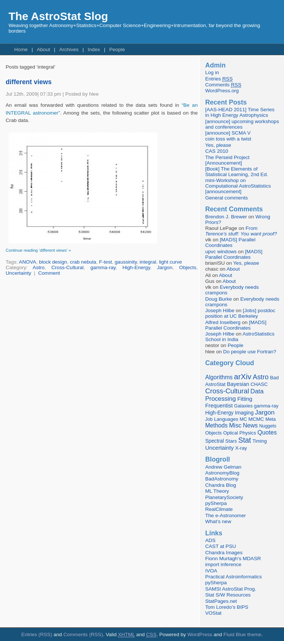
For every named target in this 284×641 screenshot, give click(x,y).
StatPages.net (221, 601)
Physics (247, 433)
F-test (105, 262)
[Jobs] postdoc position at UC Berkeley (240, 313)
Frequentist (219, 406)
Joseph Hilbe (220, 310)
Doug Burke (218, 299)
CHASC (259, 384)
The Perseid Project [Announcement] (227, 160)
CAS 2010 (216, 151)
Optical (230, 433)
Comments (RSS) (83, 634)
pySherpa (216, 503)
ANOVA (27, 262)
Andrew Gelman (223, 467)
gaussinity (126, 262)
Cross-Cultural (67, 267)
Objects (187, 267)
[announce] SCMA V (228, 133)
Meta (270, 419)
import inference (223, 564)
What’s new (218, 521)
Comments (223, 85)
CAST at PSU (220, 546)
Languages (226, 419)
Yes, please (218, 145)
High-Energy (136, 267)
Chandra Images (224, 552)
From (241, 231)
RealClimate (219, 509)
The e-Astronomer (225, 515)
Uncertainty (18, 273)
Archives (68, 49)
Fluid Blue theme (242, 634)
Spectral (214, 441)
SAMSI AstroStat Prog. (231, 589)
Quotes (267, 432)
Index (94, 49)
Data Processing (234, 395)
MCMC (256, 419)
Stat (244, 440)
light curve (170, 262)
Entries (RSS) (36, 634)
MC (243, 419)
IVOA (211, 571)
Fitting (244, 399)
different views (29, 82)
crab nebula (83, 262)
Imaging (244, 413)
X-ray (241, 448)
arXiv (242, 376)
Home (20, 49)
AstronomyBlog (222, 473)
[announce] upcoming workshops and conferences (242, 124)
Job (209, 419)
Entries (219, 79)
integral (148, 262)
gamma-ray (103, 267)
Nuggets (267, 426)
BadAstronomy (221, 479)
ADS (210, 540)
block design (53, 262)
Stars (231, 441)
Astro (39, 267)
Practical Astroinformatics (233, 576)
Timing (259, 441)
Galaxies (243, 406)
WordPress (199, 634)
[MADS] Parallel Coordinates (230, 242)
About (43, 49)
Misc (235, 425)
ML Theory (217, 491)
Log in (212, 72)
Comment (49, 273)
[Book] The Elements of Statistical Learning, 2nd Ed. (236, 171)
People (117, 49)
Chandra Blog (220, 485)
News (250, 425)
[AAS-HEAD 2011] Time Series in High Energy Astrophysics (240, 112)
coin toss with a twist (228, 139)
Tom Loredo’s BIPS (226, 607)
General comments (226, 198)
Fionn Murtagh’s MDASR (233, 558)
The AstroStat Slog (58, 16)
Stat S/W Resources (228, 595)
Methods (216, 425)
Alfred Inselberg (223, 322)
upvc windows (221, 251)
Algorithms (219, 377)
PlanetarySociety (224, 497)
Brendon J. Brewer (226, 216)
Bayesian (238, 384)
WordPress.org (222, 90)
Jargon (165, 267)
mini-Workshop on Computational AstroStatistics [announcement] (238, 186)
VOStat (213, 613)
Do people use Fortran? (249, 351)
